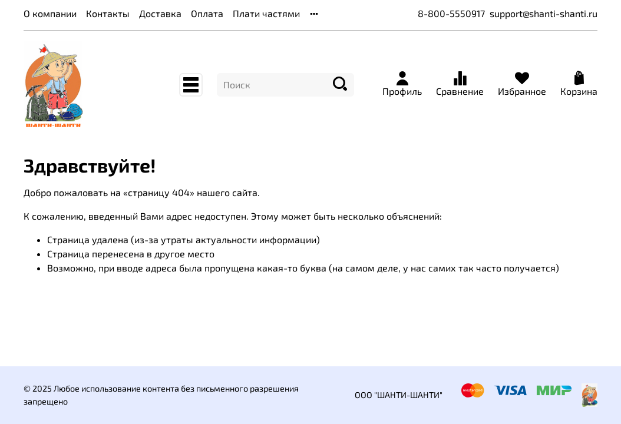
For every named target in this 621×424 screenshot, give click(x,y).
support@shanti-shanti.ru (543, 13)
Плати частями (266, 13)
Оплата (207, 13)
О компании (50, 13)
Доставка (160, 13)
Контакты (108, 13)
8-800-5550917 (451, 13)
